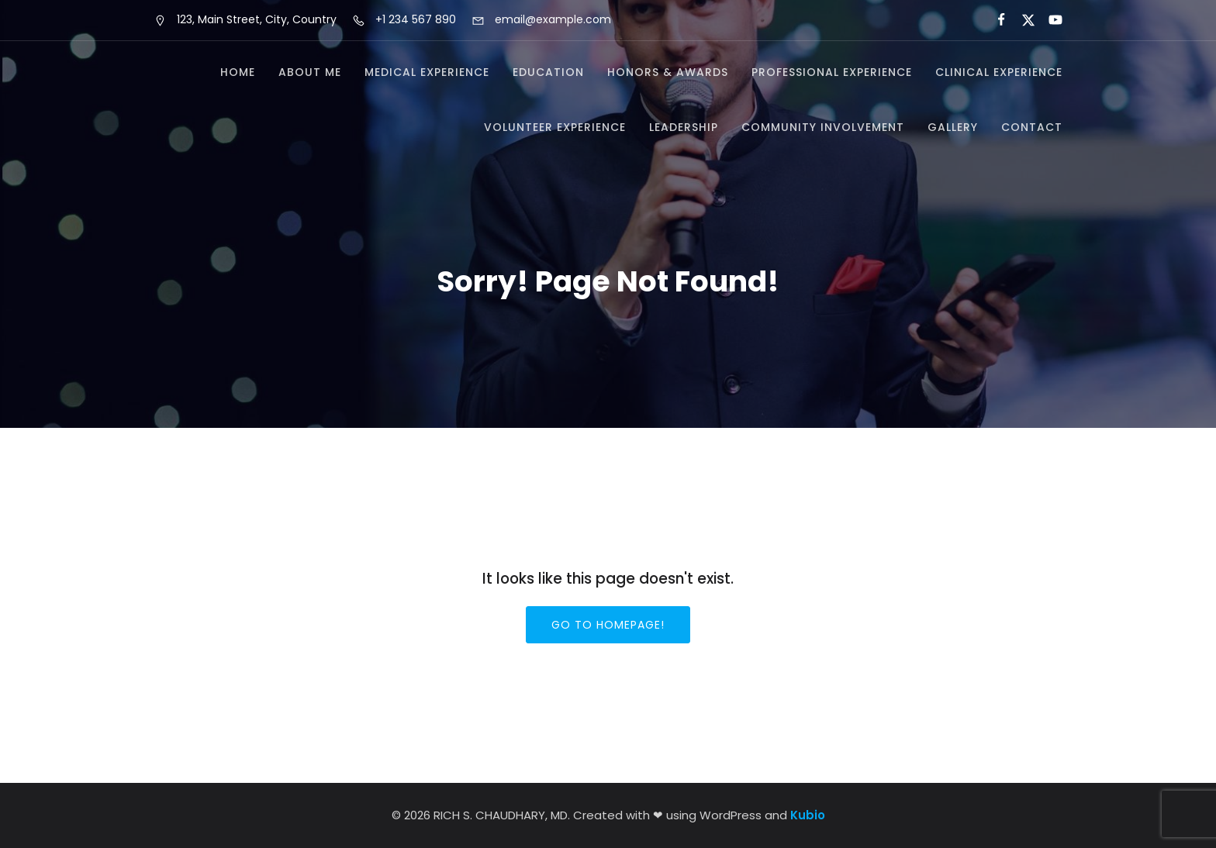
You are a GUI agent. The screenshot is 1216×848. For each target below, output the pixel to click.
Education (548, 72)
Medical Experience (426, 72)
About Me (309, 72)
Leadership (683, 127)
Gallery (953, 127)
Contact (1031, 127)
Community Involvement (822, 127)
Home (237, 72)
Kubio (807, 815)
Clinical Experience (998, 72)
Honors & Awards (667, 72)
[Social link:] (994, 20)
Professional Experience (831, 72)
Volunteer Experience (555, 127)
